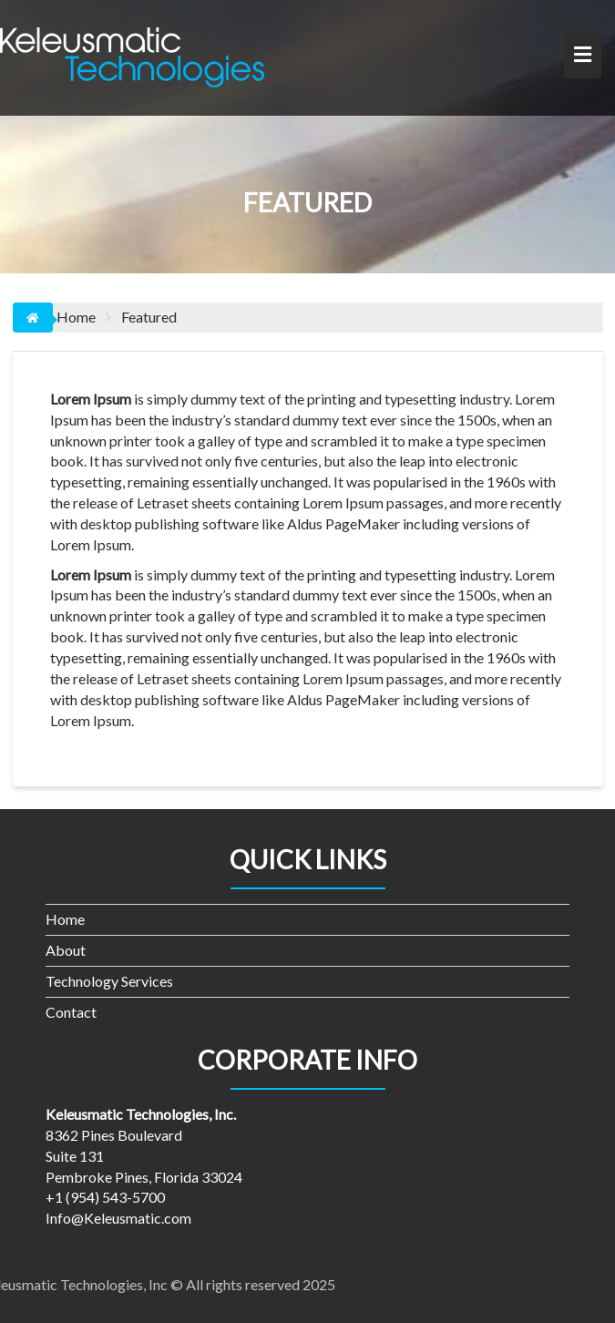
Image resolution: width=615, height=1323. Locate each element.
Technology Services (109, 981)
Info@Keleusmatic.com (118, 1217)
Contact (71, 1011)
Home (65, 919)
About (66, 950)
